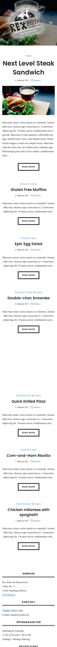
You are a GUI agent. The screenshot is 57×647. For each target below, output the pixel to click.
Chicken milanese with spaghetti (29, 512)
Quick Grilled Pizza (29, 401)
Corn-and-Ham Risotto (28, 455)
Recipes (31, 237)
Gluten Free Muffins (29, 189)
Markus (36, 80)
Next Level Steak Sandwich (28, 68)
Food (28, 55)
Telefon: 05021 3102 (12, 610)
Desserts (25, 183)
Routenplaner (8, 594)
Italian (26, 395)
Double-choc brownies (28, 298)
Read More (28, 166)
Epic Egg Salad (28, 243)
